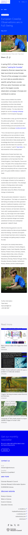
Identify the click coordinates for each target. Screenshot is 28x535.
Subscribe (5, 450)
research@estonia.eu (7, 467)
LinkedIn (11, 525)
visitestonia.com (21, 516)
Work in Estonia (6, 499)
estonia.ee (22, 519)
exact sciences (5, 14)
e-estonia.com (21, 514)
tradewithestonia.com (19, 511)
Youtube (18, 525)
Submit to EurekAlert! (8, 472)
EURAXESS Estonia (7, 487)
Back (4, 9)
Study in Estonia (6, 496)
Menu (23, 2)
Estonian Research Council (9, 481)
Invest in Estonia (6, 502)
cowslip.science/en (20, 128)
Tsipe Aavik (19, 147)
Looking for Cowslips (15, 67)
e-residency (22, 509)
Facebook (8, 525)
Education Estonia (6, 505)
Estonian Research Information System (13, 484)
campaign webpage (17, 111)
